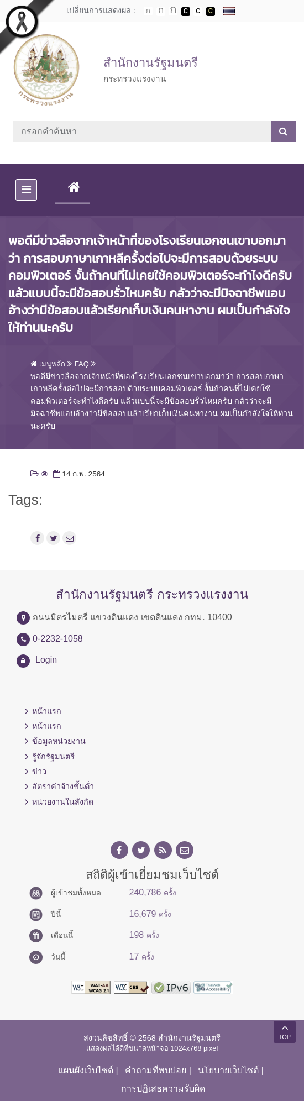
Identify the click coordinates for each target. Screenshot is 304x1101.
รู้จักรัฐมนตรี (53, 756)
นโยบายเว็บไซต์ (228, 1070)
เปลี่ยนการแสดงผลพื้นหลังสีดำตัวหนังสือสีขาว (185, 11)
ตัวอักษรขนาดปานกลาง (160, 11)
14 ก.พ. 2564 (78, 474)
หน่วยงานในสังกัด (62, 802)
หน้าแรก (46, 711)
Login (46, 659)
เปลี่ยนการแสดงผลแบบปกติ (197, 11)
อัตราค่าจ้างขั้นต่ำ (63, 786)
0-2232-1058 (58, 638)
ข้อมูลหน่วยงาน (59, 741)
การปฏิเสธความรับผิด (163, 1088)
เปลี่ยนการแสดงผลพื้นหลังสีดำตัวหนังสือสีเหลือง (210, 11)
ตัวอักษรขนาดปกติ (148, 11)
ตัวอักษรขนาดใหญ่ (173, 11)
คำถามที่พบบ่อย (155, 1070)
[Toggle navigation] (26, 190)
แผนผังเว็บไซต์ (85, 1070)
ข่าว (39, 771)
